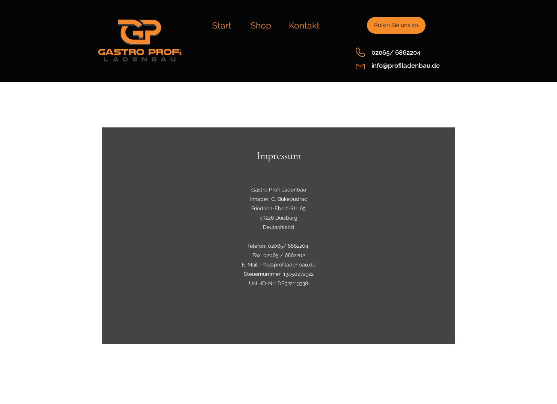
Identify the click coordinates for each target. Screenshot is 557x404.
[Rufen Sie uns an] (396, 25)
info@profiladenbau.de (405, 65)
